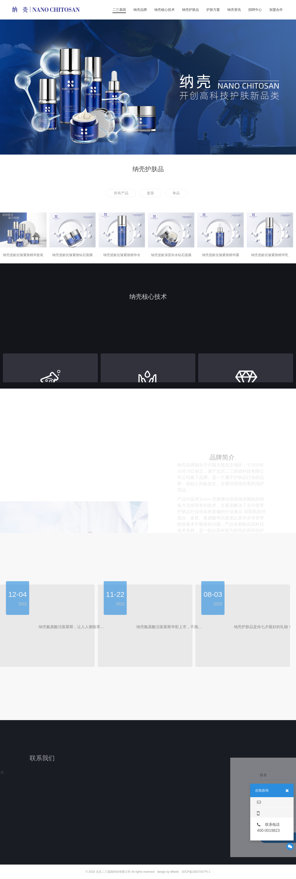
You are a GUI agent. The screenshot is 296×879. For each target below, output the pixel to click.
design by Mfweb (168, 871)
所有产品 (121, 193)
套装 (150, 193)
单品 (176, 193)
